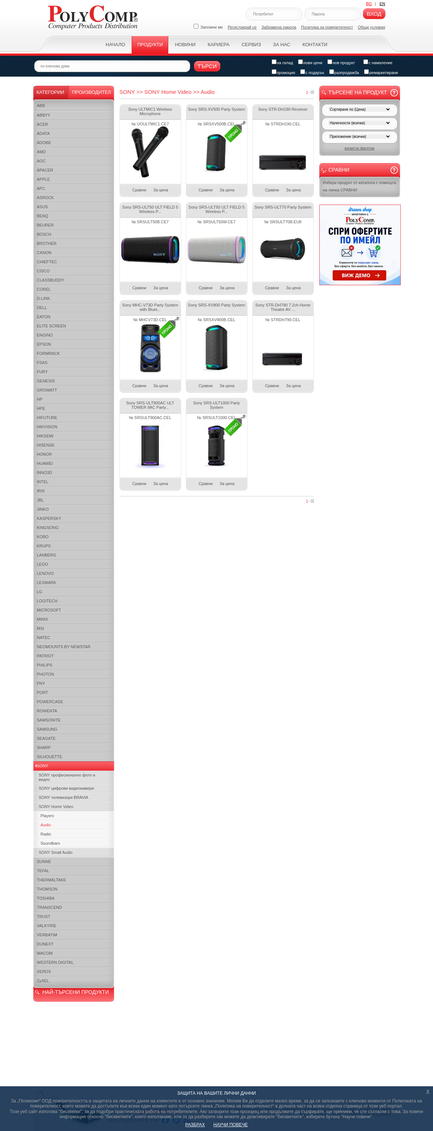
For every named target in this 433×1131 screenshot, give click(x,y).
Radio (46, 834)
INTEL (42, 482)
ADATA (43, 133)
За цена (160, 190)
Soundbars (50, 843)
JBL (40, 500)
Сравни (139, 190)
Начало (115, 44)
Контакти (314, 44)
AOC (41, 161)
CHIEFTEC (47, 262)
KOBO (43, 537)
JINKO (43, 509)
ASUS (42, 207)
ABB (41, 105)
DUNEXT (45, 944)
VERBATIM (47, 935)
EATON (44, 317)
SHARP (44, 747)
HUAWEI (45, 463)
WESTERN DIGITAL (55, 962)
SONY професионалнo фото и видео (67, 777)
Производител (91, 92)
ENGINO (45, 335)
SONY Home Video (56, 806)
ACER (42, 124)
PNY (41, 683)
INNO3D (44, 472)
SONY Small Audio (56, 852)
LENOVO (45, 573)
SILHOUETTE (49, 756)
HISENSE (46, 445)
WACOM (45, 953)
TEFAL (43, 871)
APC (41, 188)
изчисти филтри (359, 148)
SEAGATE (46, 738)
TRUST (44, 916)
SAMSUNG (47, 729)
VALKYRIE (46, 925)
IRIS (41, 491)
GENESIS (46, 381)
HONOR (44, 454)
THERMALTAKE (51, 880)
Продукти (150, 44)
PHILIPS (44, 665)
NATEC (43, 637)
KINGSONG (48, 527)
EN (382, 3)
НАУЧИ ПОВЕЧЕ (230, 1124)
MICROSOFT (49, 610)
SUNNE (44, 861)
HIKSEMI (45, 436)
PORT (42, 692)
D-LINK (43, 298)
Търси (207, 66)
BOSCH (44, 234)
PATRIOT (45, 656)
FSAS (42, 362)
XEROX (44, 971)
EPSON (44, 344)
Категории (51, 92)
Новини (185, 44)
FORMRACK (48, 353)
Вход (374, 14)
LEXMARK (46, 582)
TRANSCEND (49, 907)
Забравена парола (278, 27)
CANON (44, 252)
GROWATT (47, 390)
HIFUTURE (47, 417)
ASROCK (45, 197)
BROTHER (47, 243)
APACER (45, 170)
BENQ (42, 216)
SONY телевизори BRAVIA (63, 797)
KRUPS (44, 546)
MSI (40, 628)
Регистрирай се (242, 27)
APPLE (43, 179)
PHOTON (45, 674)
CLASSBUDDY (51, 280)
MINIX (42, 619)
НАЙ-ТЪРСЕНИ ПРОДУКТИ (76, 992)
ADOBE (44, 142)
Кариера (218, 44)
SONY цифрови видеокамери (66, 788)
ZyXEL (43, 980)
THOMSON (47, 889)
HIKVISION (47, 427)
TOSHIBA (46, 898)
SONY (42, 766)
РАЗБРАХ (195, 1124)
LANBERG (46, 555)
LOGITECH (47, 601)
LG (40, 592)
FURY (42, 372)
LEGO (42, 564)
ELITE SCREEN (51, 326)
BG (369, 3)
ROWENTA (47, 711)
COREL (44, 289)
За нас (281, 44)
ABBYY (44, 115)
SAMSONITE (49, 720)
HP (40, 399)
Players (47, 816)
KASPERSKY (49, 518)
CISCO (43, 271)
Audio (46, 825)
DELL (42, 307)
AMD (41, 152)
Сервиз (251, 44)
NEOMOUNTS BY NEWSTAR (64, 647)
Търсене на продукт (358, 92)
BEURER (45, 225)
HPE (41, 408)
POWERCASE (50, 701)
